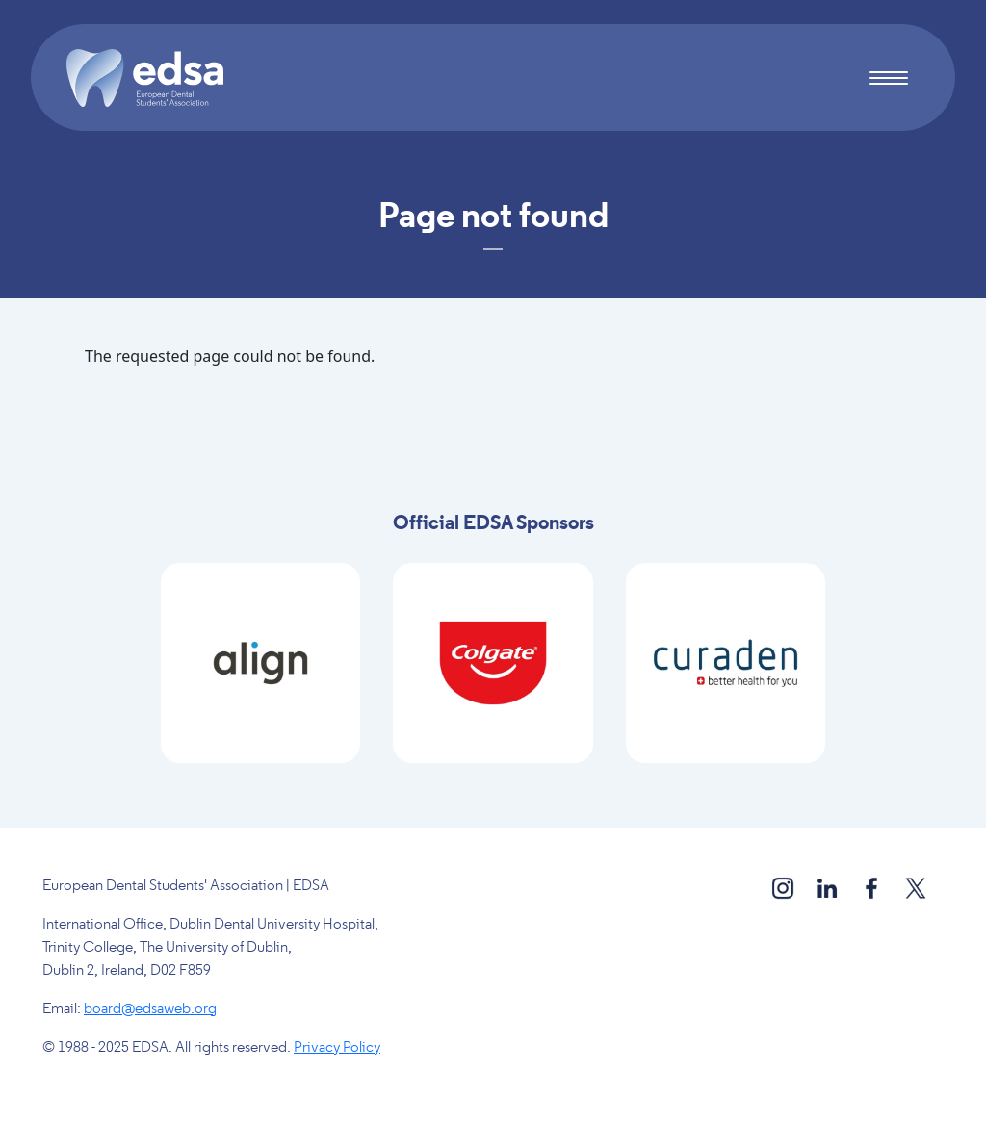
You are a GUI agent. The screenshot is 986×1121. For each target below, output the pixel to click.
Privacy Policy (337, 1048)
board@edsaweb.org (150, 1009)
